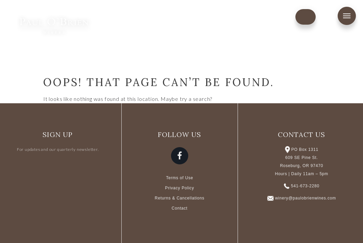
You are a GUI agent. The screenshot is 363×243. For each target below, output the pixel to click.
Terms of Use (179, 178)
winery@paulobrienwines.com (305, 198)
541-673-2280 (305, 186)
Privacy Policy (179, 188)
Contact (180, 208)
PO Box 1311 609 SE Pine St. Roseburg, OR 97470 (301, 157)
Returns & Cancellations (179, 198)
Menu (347, 16)
